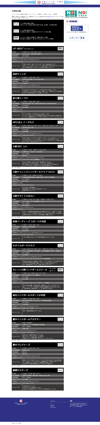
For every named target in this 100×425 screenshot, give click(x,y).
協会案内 (52, 405)
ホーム (50, 5)
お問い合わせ (53, 407)
